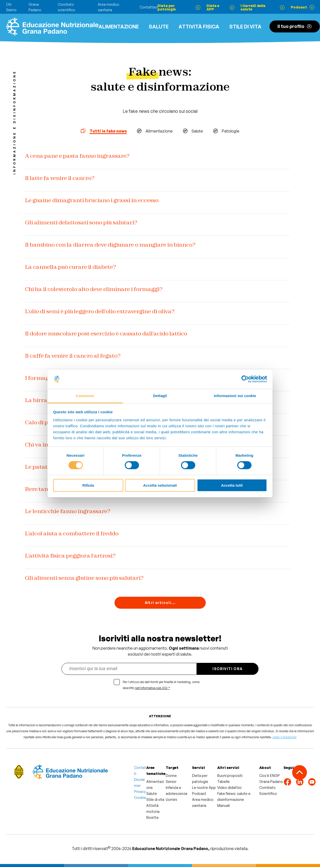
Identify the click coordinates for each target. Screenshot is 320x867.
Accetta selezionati (160, 485)
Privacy (140, 791)
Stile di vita (245, 26)
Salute (158, 26)
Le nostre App (204, 787)
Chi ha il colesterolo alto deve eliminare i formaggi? (93, 289)
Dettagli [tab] (160, 396)
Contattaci (149, 7)
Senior (171, 781)
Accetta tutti (232, 485)
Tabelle (223, 781)
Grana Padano (271, 781)
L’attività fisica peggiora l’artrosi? (70, 555)
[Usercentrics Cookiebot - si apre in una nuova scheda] (245, 379)
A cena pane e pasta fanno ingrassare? (77, 155)
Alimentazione (118, 26)
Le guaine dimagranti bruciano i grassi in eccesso (91, 200)
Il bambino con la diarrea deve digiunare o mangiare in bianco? (110, 244)
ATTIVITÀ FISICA (198, 26)
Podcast (199, 793)
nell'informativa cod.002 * (152, 688)
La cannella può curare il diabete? (70, 266)
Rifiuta (88, 485)
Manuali (223, 805)
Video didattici (229, 787)
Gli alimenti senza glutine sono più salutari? (84, 577)
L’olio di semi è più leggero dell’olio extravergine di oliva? (99, 311)
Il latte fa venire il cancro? (59, 177)
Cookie (140, 797)
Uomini (171, 799)
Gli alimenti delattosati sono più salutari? (81, 222)
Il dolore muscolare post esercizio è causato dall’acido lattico (106, 333)
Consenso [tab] (85, 396)
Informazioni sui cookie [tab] (235, 396)
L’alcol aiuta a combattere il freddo (71, 533)
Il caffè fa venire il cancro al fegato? (72, 355)
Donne (171, 775)
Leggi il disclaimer (284, 737)
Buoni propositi (229, 775)
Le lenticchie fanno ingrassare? (67, 511)
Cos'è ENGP (269, 775)
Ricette (152, 817)
